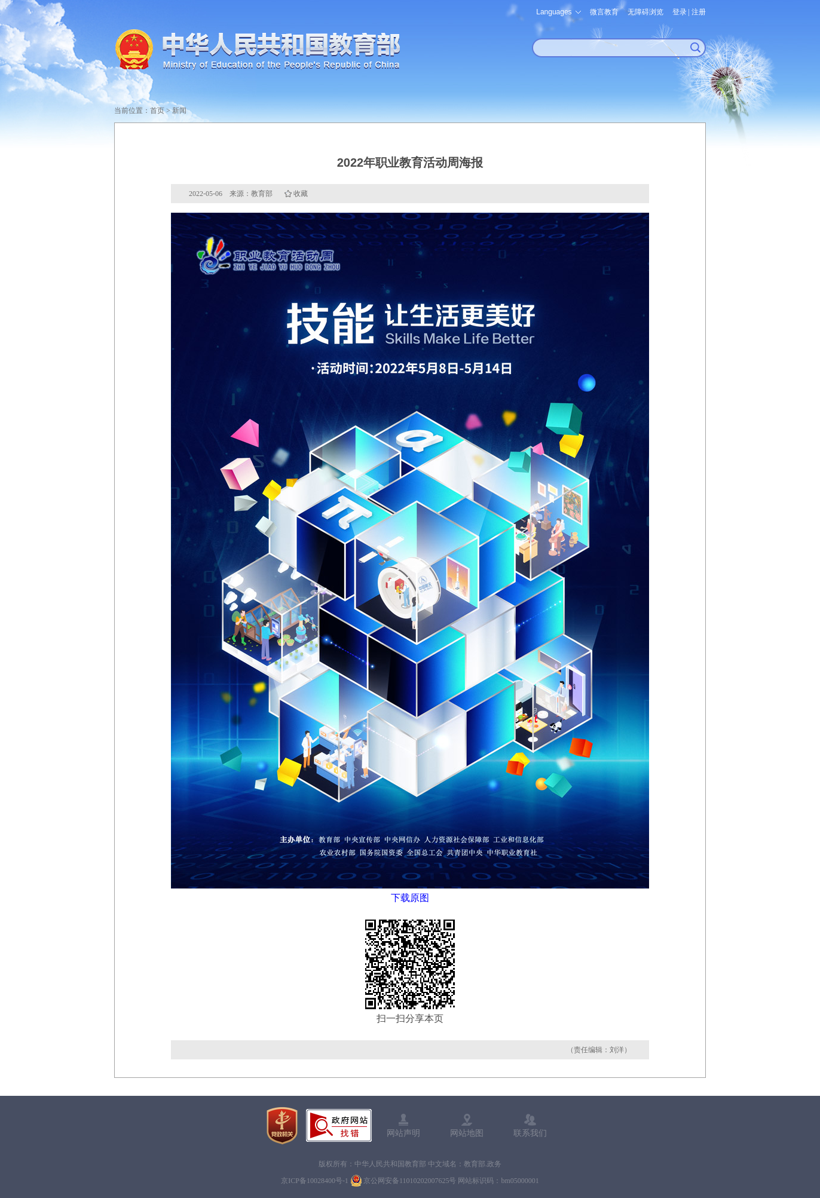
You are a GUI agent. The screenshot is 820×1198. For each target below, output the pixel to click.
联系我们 (530, 1133)
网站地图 (467, 1133)
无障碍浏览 (645, 12)
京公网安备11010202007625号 (410, 1180)
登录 (679, 12)
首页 (157, 110)
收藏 (300, 193)
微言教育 (604, 12)
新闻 (179, 110)
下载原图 (410, 898)
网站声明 (403, 1133)
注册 (699, 12)
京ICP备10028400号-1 (314, 1180)
